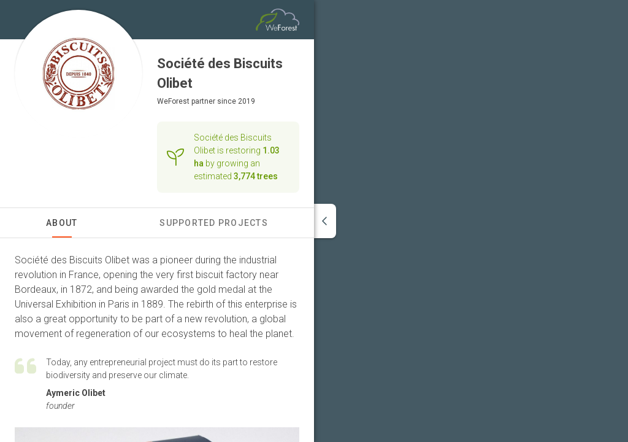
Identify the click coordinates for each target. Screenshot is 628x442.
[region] (471, 221)
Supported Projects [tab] (213, 223)
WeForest (173, 101)
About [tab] (61, 223)
